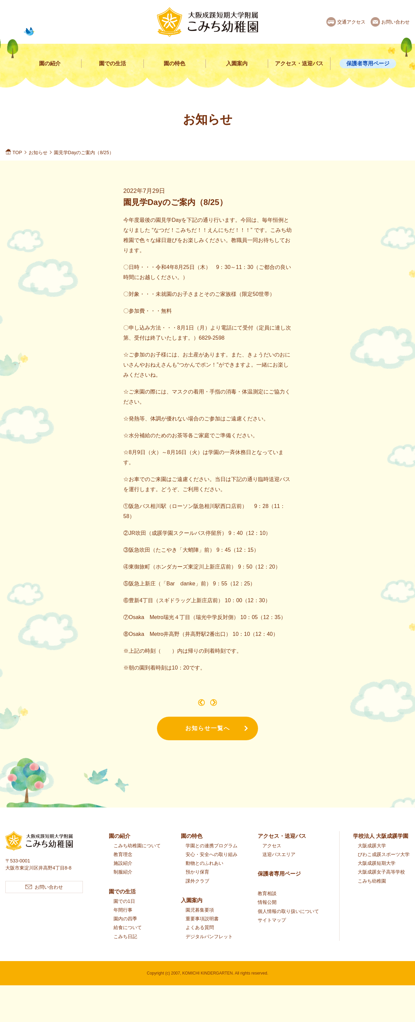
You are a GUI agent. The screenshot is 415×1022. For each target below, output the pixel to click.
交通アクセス (351, 22)
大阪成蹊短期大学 (376, 873)
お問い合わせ (395, 22)
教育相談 (267, 903)
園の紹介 (50, 63)
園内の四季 (125, 928)
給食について (128, 937)
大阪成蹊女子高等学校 (381, 882)
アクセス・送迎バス (299, 63)
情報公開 (267, 912)
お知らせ (38, 152)
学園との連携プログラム (211, 855)
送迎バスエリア (278, 864)
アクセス (271, 855)
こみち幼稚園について (137, 855)
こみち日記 (125, 946)
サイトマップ (272, 930)
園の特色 (174, 63)
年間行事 (123, 920)
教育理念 (123, 864)
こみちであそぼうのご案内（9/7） (195, 706)
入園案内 (237, 63)
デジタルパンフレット (209, 946)
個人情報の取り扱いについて (288, 921)
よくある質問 (200, 937)
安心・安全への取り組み (211, 864)
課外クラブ (197, 891)
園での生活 (112, 63)
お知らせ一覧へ (207, 738)
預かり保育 (197, 882)
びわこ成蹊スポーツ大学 (384, 864)
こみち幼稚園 (372, 891)
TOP (17, 152)
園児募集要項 (200, 920)
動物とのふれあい (204, 873)
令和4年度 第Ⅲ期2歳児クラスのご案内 (220, 706)
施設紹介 (123, 873)
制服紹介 (123, 882)
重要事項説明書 (202, 928)
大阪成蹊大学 (372, 855)
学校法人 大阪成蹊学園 (380, 846)
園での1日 (124, 911)
